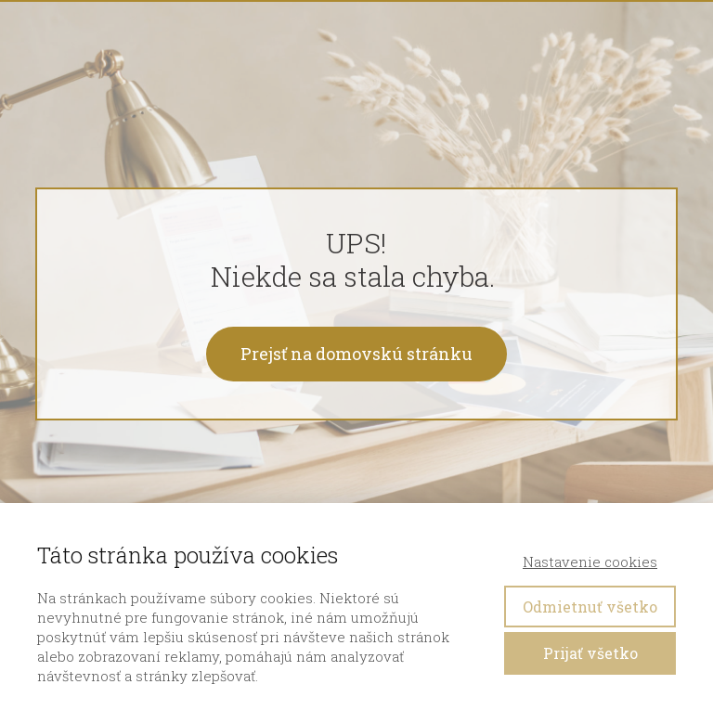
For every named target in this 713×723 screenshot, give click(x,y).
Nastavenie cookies (590, 561)
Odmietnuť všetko (590, 606)
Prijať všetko (590, 653)
